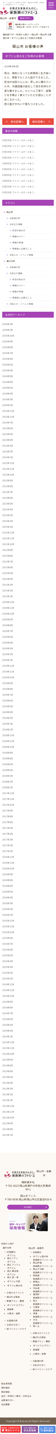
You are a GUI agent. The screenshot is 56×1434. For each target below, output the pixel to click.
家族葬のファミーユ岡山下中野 (43, 1267)
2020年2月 (7, 654)
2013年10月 (8, 1053)
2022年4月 (7, 509)
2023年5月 (7, 434)
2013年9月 (7, 1059)
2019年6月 (7, 700)
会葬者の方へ (7, 1400)
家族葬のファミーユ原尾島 (43, 1274)
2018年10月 (8, 746)
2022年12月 (8, 463)
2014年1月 (7, 1036)
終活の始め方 (18, 230)
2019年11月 (8, 671)
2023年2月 (7, 451)
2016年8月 (7, 880)
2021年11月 (8, 538)
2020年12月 (8, 602)
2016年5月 (7, 891)
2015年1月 (7, 978)
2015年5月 (7, 955)
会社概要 (5, 1404)
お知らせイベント (15, 1292)
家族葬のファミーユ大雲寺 (43, 1306)
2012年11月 (8, 1111)
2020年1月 (7, 659)
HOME (28, 1207)
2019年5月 (7, 706)
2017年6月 (7, 822)
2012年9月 (7, 1123)
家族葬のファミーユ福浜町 (43, 1293)
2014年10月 (8, 995)
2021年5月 (7, 573)
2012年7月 (7, 1134)
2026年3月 (7, 324)
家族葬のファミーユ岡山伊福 (43, 1261)
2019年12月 (8, 665)
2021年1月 (7, 596)
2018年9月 (7, 752)
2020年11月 (8, 607)
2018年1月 (7, 787)
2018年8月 (7, 758)
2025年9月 (7, 341)
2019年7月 (7, 694)
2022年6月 (7, 497)
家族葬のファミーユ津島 (43, 1312)
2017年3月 (7, 839)
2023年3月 (7, 445)
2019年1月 (7, 729)
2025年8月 (7, 347)
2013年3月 (7, 1088)
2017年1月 (7, 851)
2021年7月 (7, 561)
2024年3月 (7, 399)
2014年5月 (7, 1024)
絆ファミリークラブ (16, 1329)
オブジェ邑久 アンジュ (13, 1263)
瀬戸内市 (7, 1247)
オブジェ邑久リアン (12, 1257)
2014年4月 (7, 1030)
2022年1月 (7, 526)
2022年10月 (8, 474)
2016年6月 (7, 885)
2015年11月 (8, 926)
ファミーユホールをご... (18, 140)
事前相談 (5, 1391)
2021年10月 (8, 544)
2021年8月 (7, 555)
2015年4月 (7, 961)
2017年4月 (7, 833)
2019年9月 (7, 683)
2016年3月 (7, 903)
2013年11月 (8, 1048)
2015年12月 (8, 920)
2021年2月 (7, 590)
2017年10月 (8, 804)
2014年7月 (7, 1013)
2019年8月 (7, 688)
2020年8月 (7, 625)
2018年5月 (7, 770)
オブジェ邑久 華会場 (13, 1269)
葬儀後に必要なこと (22, 248)
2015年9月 (7, 937)
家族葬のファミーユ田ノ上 (43, 1325)
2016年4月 (7, 897)
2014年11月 (8, 990)
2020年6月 (7, 636)
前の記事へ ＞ (41, 121)
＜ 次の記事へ (14, 121)
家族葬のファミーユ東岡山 (43, 1280)
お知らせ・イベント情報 (21, 254)
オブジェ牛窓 (13, 1281)
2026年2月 (7, 329)
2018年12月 (8, 735)
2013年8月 (7, 1065)
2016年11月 (8, 862)
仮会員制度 (6, 1383)
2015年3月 (7, 966)
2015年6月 (7, 949)
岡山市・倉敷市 (36, 1248)
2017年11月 (8, 798)
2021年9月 (7, 549)
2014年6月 (7, 1019)
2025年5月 (7, 364)
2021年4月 (7, 578)
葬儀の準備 (17, 242)
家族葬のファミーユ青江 (43, 1299)
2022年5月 (7, 503)
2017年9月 (7, 810)
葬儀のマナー (18, 236)
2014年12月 (8, 984)
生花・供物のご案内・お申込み (16, 1396)
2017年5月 (7, 827)
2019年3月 (7, 717)
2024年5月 (7, 387)
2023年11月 (8, 416)
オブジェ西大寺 (14, 1285)
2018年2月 (7, 781)
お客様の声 (14, 218)
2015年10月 (8, 932)
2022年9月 (7, 480)
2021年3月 (7, 584)
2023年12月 (8, 410)
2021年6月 (7, 567)
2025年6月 (7, 358)
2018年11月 (8, 741)
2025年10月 (8, 335)
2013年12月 (8, 1042)
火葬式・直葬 (13, 1313)
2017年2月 (7, 845)
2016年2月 (7, 909)
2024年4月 (7, 393)
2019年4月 (7, 712)
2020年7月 (7, 631)
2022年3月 (7, 515)
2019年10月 (8, 677)
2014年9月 (7, 1001)
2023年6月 (7, 428)
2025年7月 (7, 353)
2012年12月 (8, 1105)
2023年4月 (7, 439)
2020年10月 (8, 613)
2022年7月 (7, 492)
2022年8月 (7, 486)
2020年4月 (7, 642)
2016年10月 (8, 868)
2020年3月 (7, 648)
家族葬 (10, 1309)
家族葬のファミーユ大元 (43, 1318)
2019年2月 (7, 723)
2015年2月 (7, 972)
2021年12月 (8, 532)
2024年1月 (7, 405)
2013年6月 (7, 1071)
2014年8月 (7, 1007)
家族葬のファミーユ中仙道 (43, 1287)
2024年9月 (7, 376)
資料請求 (5, 1387)
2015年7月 (7, 943)
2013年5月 (7, 1077)
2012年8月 (7, 1129)
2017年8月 (7, 816)
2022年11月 (8, 468)
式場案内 (11, 1252)
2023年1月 (7, 457)
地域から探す (7, 1243)
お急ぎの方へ (13, 1324)
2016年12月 (8, 856)
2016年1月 (7, 914)
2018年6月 (7, 764)
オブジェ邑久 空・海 (13, 1276)
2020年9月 (7, 619)
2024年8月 (7, 381)
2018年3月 (7, 775)
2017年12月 (8, 793)
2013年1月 (7, 1100)
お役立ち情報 (15, 224)
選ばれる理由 (13, 1296)
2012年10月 (8, 1117)
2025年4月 (7, 370)
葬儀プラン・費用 (15, 1301)
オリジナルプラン (15, 1305)
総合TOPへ (25, 18)
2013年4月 (7, 1082)
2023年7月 (7, 422)
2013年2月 (7, 1094)
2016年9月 (7, 874)
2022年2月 (7, 520)
